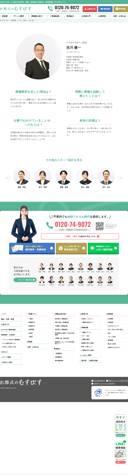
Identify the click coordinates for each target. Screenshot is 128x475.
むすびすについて (113, 326)
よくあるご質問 (85, 355)
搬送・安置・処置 (7, 319)
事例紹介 (70, 16)
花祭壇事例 (58, 357)
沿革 (109, 333)
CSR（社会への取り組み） (116, 329)
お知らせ (4, 352)
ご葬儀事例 (58, 353)
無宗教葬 (31, 329)
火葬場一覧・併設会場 (62, 338)
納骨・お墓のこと (86, 346)
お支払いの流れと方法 (9, 347)
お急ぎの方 (91, 9)
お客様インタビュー (87, 319)
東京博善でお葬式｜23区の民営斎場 (64, 334)
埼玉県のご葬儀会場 (61, 329)
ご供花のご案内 (6, 362)
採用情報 (110, 340)
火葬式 (31, 337)
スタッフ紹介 (112, 337)
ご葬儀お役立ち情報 (87, 350)
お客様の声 (86, 16)
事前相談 (122, 9)
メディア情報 (6, 357)
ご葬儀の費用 (85, 339)
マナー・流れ (85, 336)
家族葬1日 (32, 326)
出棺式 (31, 333)
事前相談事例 (59, 360)
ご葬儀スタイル (86, 332)
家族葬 (5, 16)
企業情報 (102, 16)
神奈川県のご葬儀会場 (62, 322)
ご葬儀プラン (32, 314)
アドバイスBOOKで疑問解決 (11, 339)
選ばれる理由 (112, 344)
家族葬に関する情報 (87, 343)
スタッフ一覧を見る (25, 280)
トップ (3, 314)
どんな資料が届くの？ (9, 343)
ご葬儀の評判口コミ (87, 322)
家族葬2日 (32, 322)
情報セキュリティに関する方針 (118, 380)
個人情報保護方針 (99, 380)
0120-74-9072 (67, 7)
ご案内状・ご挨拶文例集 (89, 360)
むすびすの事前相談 (8, 330)
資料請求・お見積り (8, 335)
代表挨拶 (110, 322)
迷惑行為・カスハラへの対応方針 (104, 383)
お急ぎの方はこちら (80, 236)
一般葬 (31, 319)
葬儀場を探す (36, 16)
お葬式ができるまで (114, 347)
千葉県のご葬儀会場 (61, 326)
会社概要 (110, 319)
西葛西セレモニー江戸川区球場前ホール (64, 342)
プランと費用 (18, 16)
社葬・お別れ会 (119, 16)
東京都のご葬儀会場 (61, 319)
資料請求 (106, 9)
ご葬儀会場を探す (60, 314)
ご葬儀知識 (54, 16)
